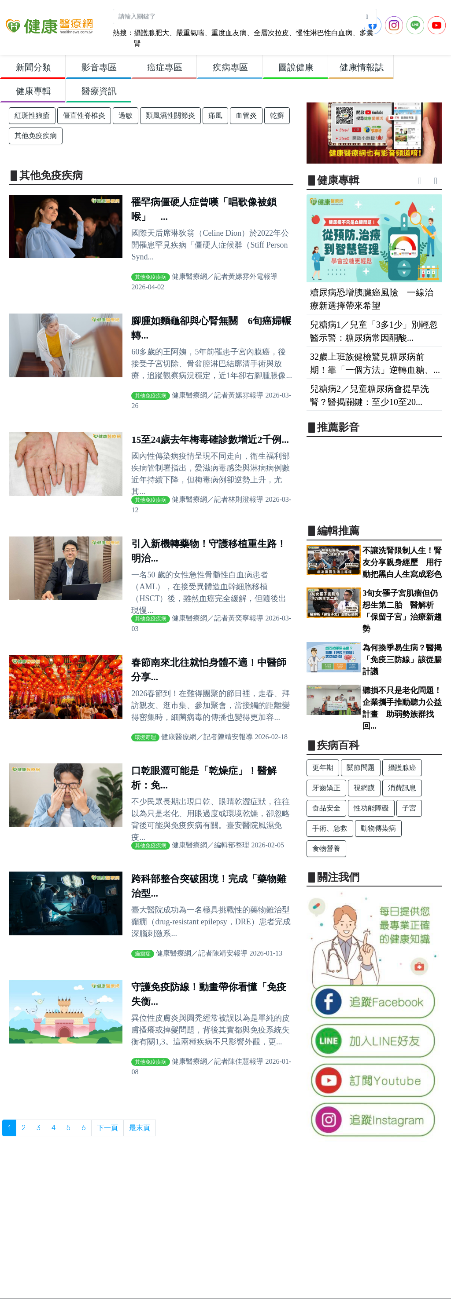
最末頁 (139, 1128)
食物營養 (326, 848)
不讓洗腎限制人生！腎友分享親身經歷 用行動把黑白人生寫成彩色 (402, 562)
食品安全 (326, 808)
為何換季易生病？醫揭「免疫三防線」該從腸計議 (402, 659)
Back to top (436, 1285)
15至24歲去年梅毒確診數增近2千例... (210, 439)
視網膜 (364, 788)
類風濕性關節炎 (170, 115)
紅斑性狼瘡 (32, 115)
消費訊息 (402, 788)
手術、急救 (329, 828)
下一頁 (107, 1128)
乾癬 (277, 115)
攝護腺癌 (402, 767)
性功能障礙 (371, 808)
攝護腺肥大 (151, 33)
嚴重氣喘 (190, 33)
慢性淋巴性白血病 (324, 33)
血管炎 (246, 115)
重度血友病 (229, 33)
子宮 (409, 808)
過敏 (125, 115)
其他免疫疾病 (36, 135)
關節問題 (361, 767)
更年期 (322, 767)
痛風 (215, 115)
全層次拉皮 (271, 33)
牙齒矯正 (326, 788)
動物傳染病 (378, 828)
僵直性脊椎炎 (84, 115)
